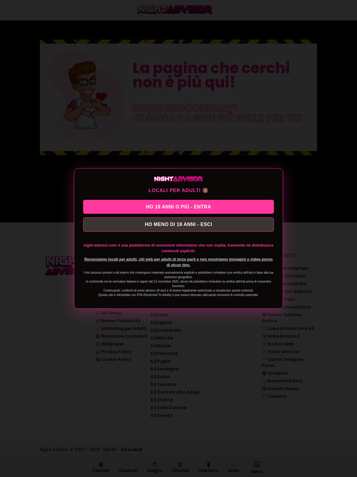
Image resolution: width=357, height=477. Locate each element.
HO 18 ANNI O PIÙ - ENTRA (178, 205)
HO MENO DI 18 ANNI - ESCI (178, 225)
